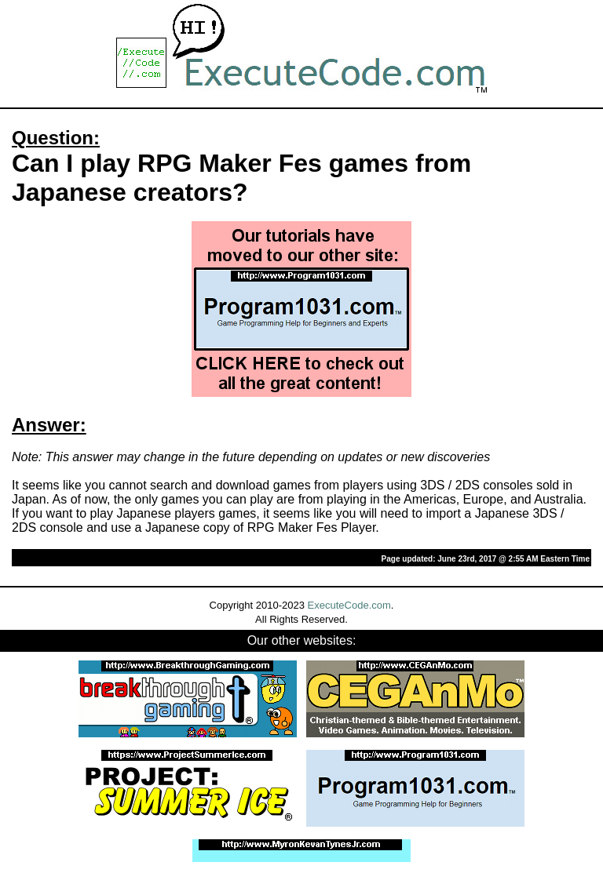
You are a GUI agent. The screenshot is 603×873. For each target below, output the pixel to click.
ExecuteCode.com (349, 605)
